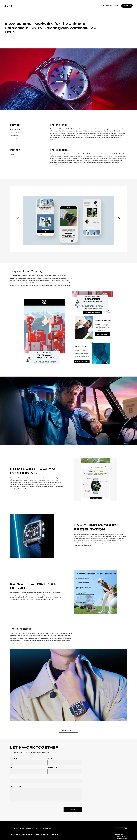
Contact (13, 828)
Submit (73, 809)
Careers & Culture (43, 828)
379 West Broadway (121, 834)
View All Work (68, 730)
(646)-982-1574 (122, 838)
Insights (116, 5)
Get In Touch (127, 6)
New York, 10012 (122, 836)
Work (102, 5)
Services (109, 5)
